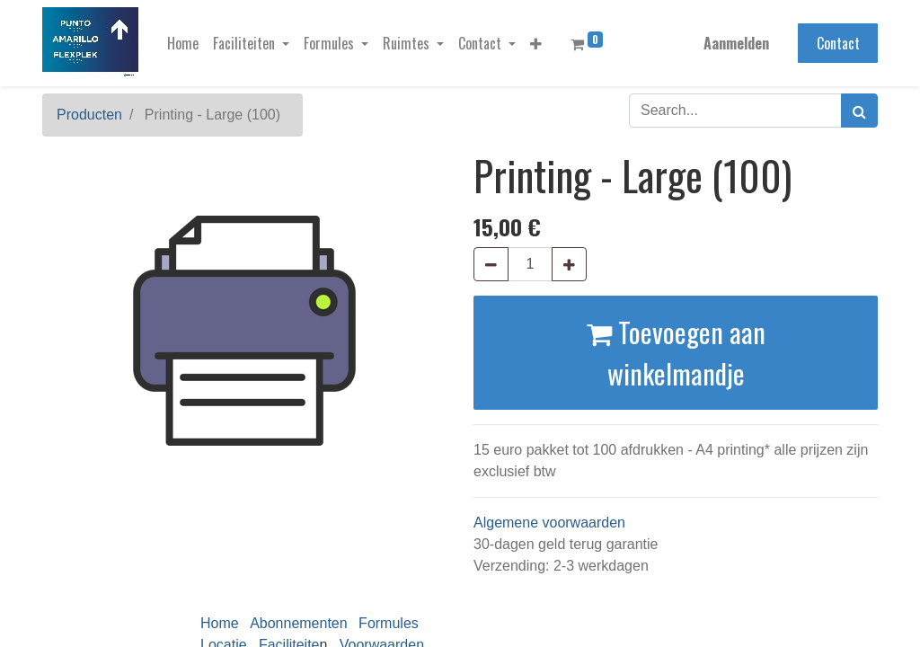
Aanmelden (736, 43)
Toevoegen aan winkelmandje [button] (676, 353)
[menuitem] (183, 43)
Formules (388, 623)
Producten (89, 114)
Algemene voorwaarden (549, 522)
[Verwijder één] (491, 264)
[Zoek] (859, 110)
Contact (838, 43)
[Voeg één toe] (569, 264)
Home (219, 623)
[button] (536, 43)
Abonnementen (299, 623)
